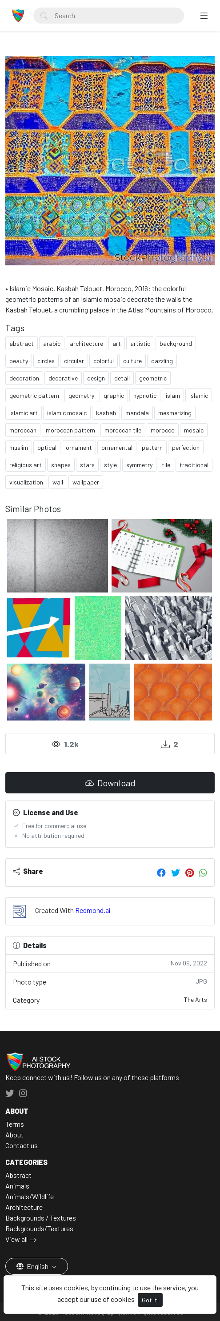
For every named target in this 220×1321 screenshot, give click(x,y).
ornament (79, 447)
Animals (17, 1185)
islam (173, 395)
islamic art (23, 412)
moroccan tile (122, 430)
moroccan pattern (70, 430)
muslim (18, 447)
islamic (198, 395)
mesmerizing (175, 412)
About (14, 1134)
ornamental (116, 447)
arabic (51, 343)
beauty (18, 360)
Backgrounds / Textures (40, 1217)
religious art (25, 464)
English (33, 1266)
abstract (21, 343)
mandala (137, 412)
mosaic (194, 430)
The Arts (195, 999)
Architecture (24, 1207)
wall (57, 482)
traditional (194, 464)
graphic (114, 395)
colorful (103, 360)
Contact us (21, 1145)
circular (74, 360)
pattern (152, 447)
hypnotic (144, 395)
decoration (24, 378)
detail (122, 378)
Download (110, 782)
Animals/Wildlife (29, 1196)
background (176, 343)
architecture (86, 343)
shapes (61, 464)
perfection (186, 447)
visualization (26, 482)
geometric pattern (34, 395)
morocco (163, 430)
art (116, 343)
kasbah (106, 412)
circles (46, 360)
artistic (140, 343)
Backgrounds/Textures (39, 1228)
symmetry (139, 464)
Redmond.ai (93, 910)
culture (132, 360)
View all (16, 1239)
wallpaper (85, 482)
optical (46, 447)
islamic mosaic (67, 412)
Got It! (150, 1300)
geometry (81, 395)
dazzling (162, 360)
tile (166, 464)
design (96, 378)
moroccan (22, 430)
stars (87, 464)
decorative (63, 378)
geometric (153, 378)
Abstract (18, 1175)
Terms (14, 1124)
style (110, 464)
